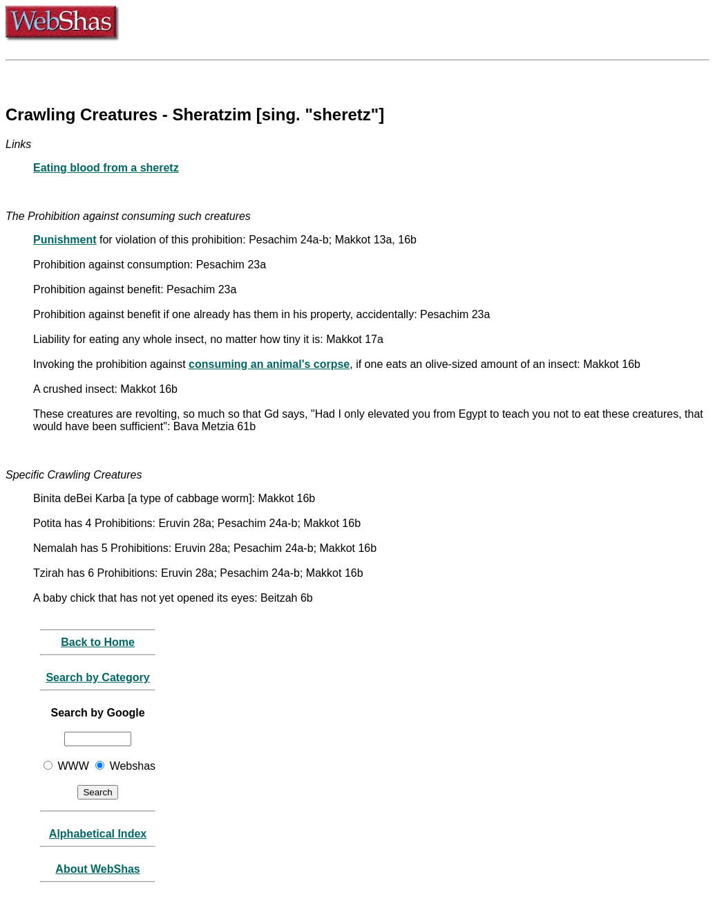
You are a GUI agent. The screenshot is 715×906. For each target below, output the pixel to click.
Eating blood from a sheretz (106, 168)
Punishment (65, 240)
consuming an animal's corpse (269, 364)
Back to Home (98, 642)
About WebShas (97, 869)
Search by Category (97, 677)
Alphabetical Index (97, 834)
